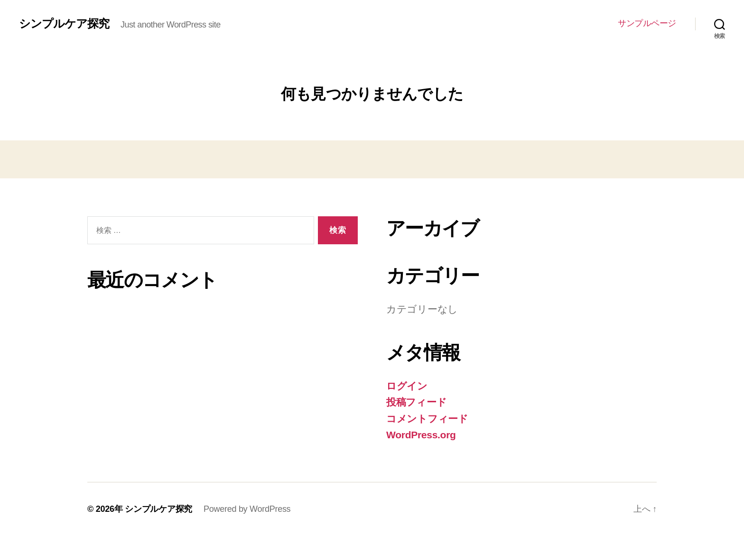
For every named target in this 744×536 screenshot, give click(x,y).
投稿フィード (416, 402)
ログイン (407, 385)
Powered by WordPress (247, 509)
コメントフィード (427, 418)
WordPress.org (421, 434)
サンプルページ (647, 23)
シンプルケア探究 (64, 23)
